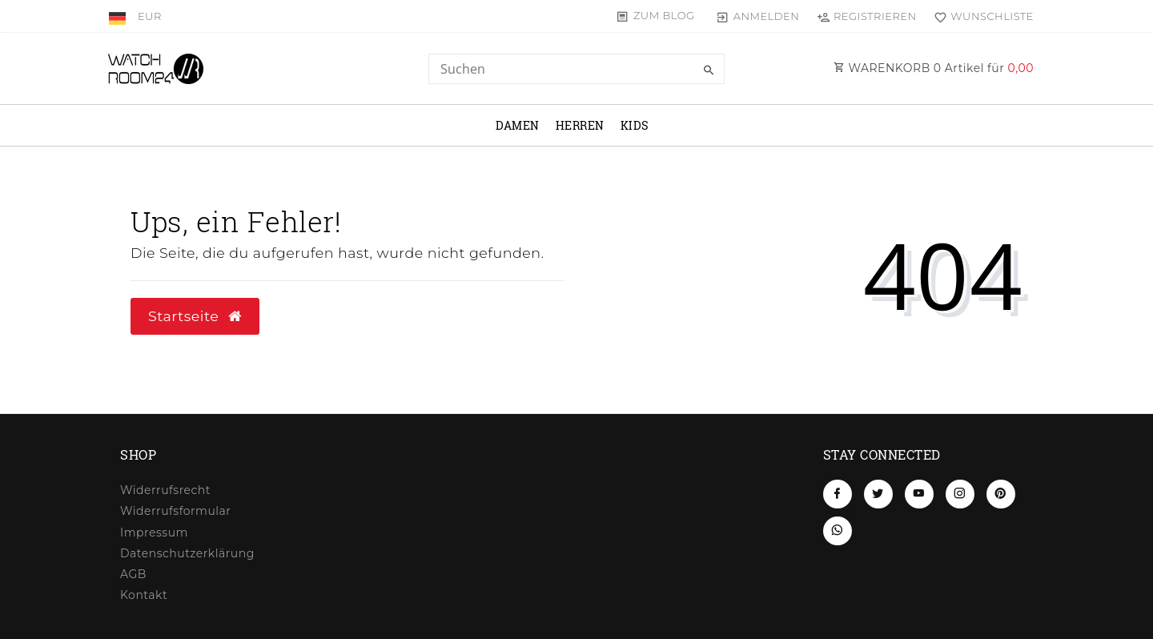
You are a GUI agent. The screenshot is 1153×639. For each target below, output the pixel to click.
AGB (133, 574)
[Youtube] (919, 494)
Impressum (154, 532)
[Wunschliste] (980, 16)
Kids (635, 125)
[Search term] (576, 69)
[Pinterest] (1000, 494)
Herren (580, 125)
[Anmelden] (757, 16)
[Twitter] (878, 494)
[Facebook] (837, 494)
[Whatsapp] (837, 530)
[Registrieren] (866, 16)
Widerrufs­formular (175, 511)
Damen (518, 125)
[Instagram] (960, 494)
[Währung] (150, 16)
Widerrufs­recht (165, 490)
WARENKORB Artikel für (934, 68)
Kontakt (143, 595)
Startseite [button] (195, 315)
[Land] (119, 16)
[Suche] (708, 70)
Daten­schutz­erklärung (187, 553)
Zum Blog (664, 15)
